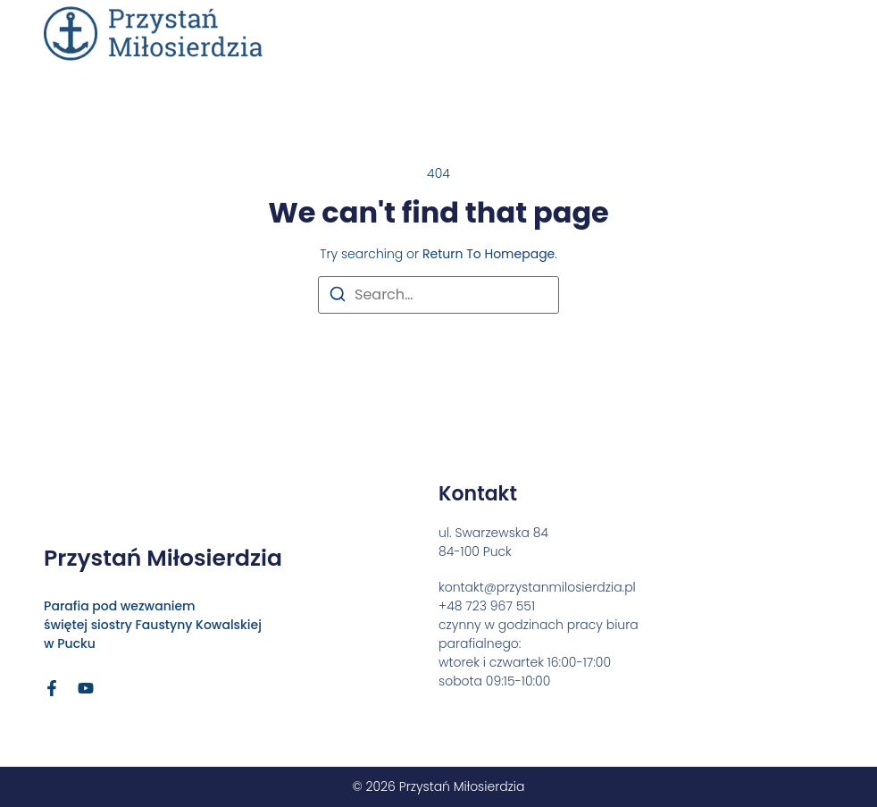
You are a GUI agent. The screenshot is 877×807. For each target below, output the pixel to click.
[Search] (337, 297)
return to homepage (488, 254)
